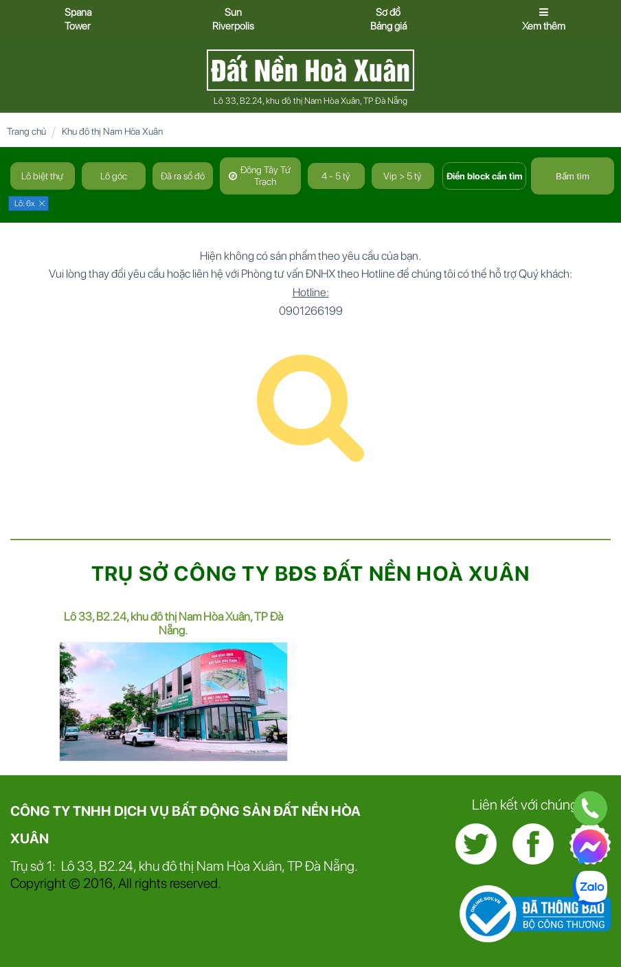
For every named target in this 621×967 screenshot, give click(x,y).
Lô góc (113, 175)
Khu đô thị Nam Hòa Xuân (112, 131)
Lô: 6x (24, 203)
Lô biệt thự (42, 175)
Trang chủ (26, 131)
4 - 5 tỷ (335, 175)
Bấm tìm (572, 176)
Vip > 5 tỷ (402, 175)
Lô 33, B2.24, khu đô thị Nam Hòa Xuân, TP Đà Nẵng (310, 101)
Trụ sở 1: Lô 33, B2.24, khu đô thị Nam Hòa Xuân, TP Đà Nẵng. (184, 866)
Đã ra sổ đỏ (183, 175)
